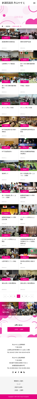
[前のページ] (5, 296)
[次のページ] (32, 296)
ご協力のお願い (18, 387)
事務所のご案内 (18, 381)
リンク (18, 384)
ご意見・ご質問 (18, 329)
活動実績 (6, 37)
